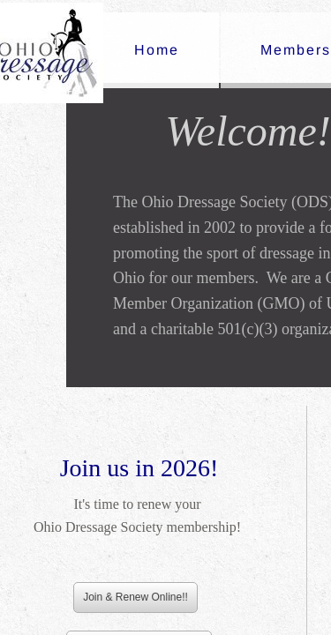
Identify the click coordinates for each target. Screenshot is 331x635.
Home (156, 49)
